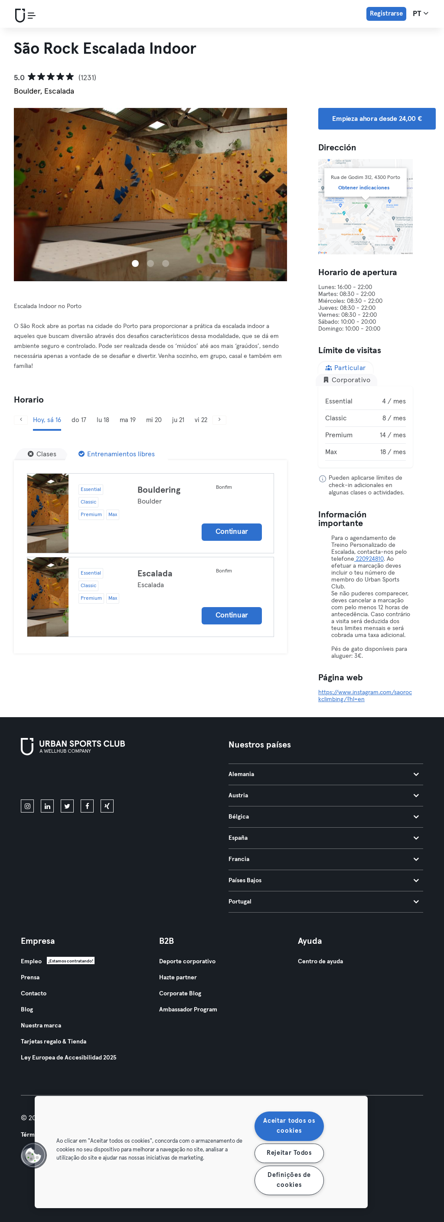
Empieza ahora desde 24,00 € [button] (377, 118)
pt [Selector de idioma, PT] (420, 13)
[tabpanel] (365, 427)
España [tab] (324, 838)
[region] (201, 1152)
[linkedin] (47, 806)
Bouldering (158, 490)
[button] (33, 1155)
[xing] (107, 806)
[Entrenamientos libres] (116, 454)
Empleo (31, 962)
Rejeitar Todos (289, 1153)
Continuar (231, 532)
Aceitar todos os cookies (289, 1126)
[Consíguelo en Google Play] (114, 779)
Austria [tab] (324, 795)
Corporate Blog (180, 994)
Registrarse (386, 13)
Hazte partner (178, 978)
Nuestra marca (41, 1026)
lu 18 (103, 420)
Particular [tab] (345, 367)
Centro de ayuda (320, 962)
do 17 (79, 420)
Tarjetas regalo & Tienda (53, 1042)
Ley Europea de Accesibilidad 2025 (68, 1058)
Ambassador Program (188, 1010)
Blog (27, 1010)
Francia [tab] (324, 859)
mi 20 (154, 420)
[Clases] (42, 454)
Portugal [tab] (324, 902)
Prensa (30, 978)
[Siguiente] (219, 420)
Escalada (155, 573)
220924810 (369, 559)
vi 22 (201, 420)
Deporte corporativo (187, 962)
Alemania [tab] (324, 774)
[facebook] (87, 806)
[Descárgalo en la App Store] (50, 779)
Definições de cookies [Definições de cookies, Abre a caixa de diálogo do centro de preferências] (289, 1180)
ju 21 (178, 420)
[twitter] (67, 806)
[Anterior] (21, 420)
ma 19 (128, 420)
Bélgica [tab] (324, 817)
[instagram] (27, 806)
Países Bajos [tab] (324, 880)
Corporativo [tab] (346, 380)
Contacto (33, 994)
